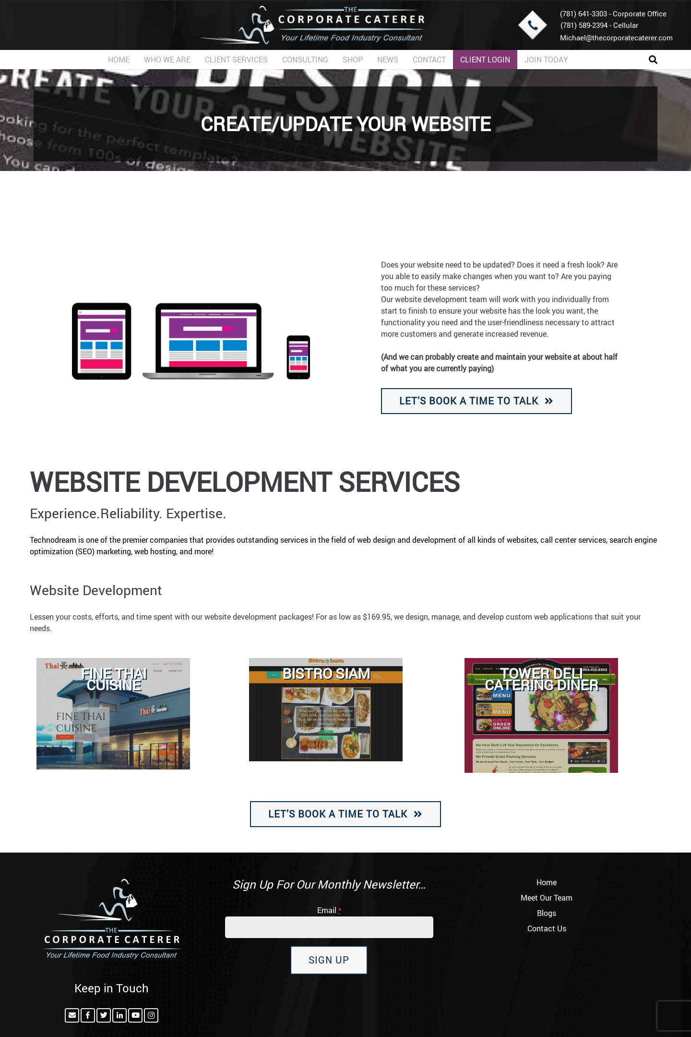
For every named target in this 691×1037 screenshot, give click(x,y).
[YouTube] (135, 1015)
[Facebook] (88, 1015)
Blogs (546, 913)
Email (329, 910)
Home (546, 882)
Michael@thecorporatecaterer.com (616, 37)
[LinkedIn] (119, 1015)
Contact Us (546, 928)
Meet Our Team (546, 897)
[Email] (72, 1015)
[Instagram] (151, 1015)
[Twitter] (103, 1015)
